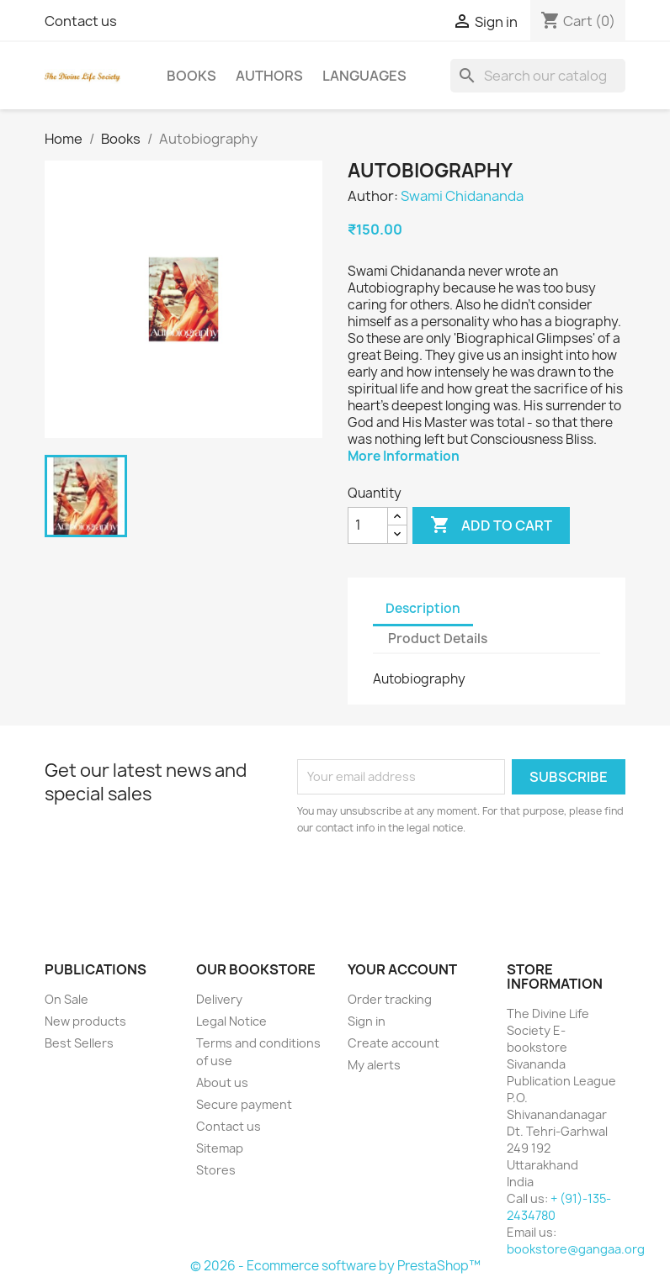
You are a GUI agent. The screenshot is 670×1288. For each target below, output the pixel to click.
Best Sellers (79, 1043)
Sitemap (219, 1148)
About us (222, 1082)
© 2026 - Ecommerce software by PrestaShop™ (335, 1266)
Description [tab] (423, 608)
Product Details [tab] (437, 638)
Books (191, 75)
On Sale (66, 999)
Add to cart (491, 525)
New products (85, 1021)
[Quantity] (368, 525)
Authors (269, 75)
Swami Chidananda (462, 196)
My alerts (374, 1065)
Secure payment (244, 1104)
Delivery (219, 999)
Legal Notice (231, 1021)
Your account (402, 969)
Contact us (81, 21)
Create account (393, 1043)
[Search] (537, 75)
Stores (216, 1170)
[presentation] (438, 883)
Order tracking (390, 999)
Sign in (367, 1021)
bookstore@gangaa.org (576, 1249)
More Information (404, 456)
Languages (364, 75)
